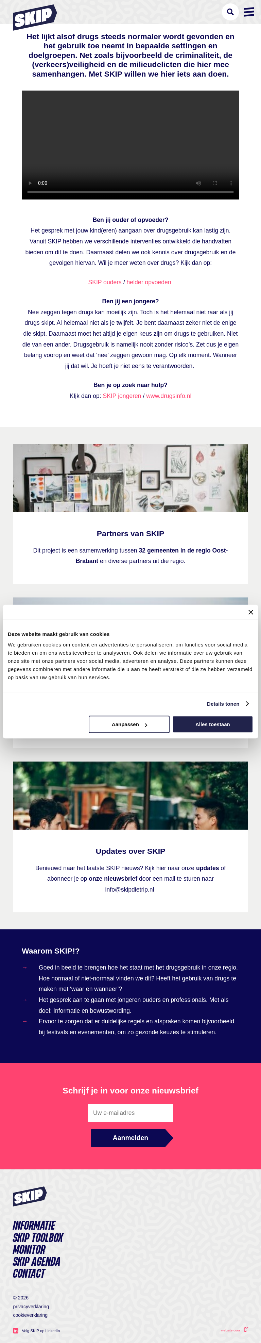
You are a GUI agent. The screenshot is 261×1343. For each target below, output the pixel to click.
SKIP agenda (36, 1262)
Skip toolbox (38, 1238)
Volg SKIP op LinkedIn (36, 1330)
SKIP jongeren (122, 396)
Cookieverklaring (30, 1315)
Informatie (34, 1226)
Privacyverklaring (31, 1306)
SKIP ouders (104, 282)
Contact (29, 1274)
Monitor (29, 1250)
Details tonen (223, 704)
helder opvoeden (149, 282)
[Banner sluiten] (250, 612)
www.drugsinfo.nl (168, 396)
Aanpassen (129, 724)
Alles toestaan (212, 724)
